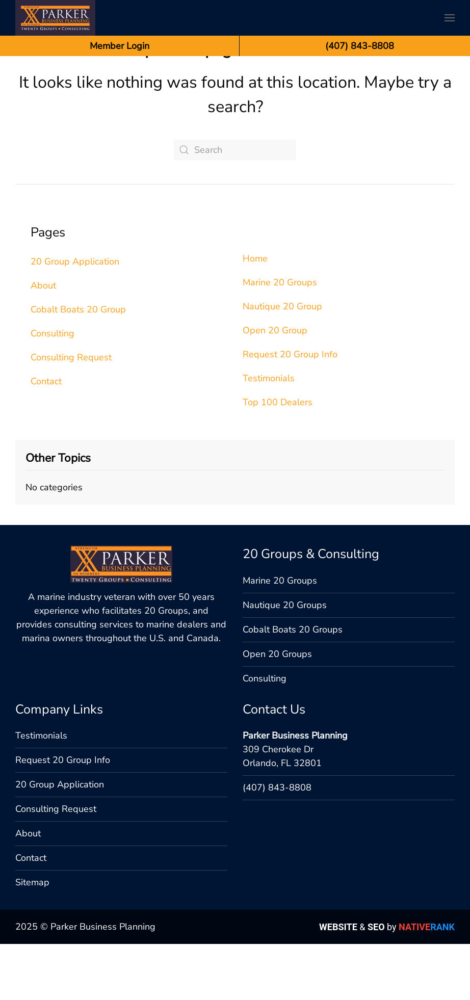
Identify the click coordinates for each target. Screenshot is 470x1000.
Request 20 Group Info (290, 410)
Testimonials (269, 434)
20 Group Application (75, 317)
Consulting (52, 389)
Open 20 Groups (277, 766)
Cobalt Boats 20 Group (78, 365)
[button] (450, 18)
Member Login (119, 46)
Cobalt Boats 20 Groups (293, 741)
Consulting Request (71, 413)
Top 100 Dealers (277, 458)
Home (255, 314)
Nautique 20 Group (282, 362)
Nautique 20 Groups (285, 717)
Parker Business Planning (295, 847)
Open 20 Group (275, 386)
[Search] (235, 206)
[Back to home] (55, 18)
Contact (46, 437)
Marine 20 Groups (280, 338)
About (43, 341)
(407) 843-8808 (277, 899)
